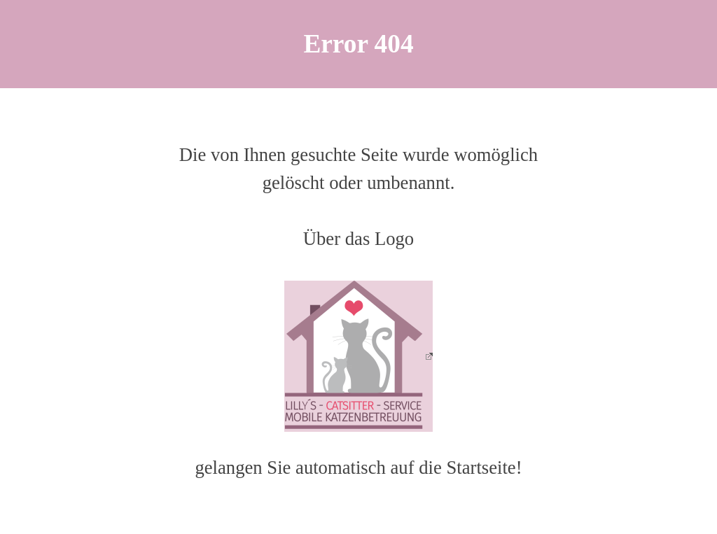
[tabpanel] (358, 44)
